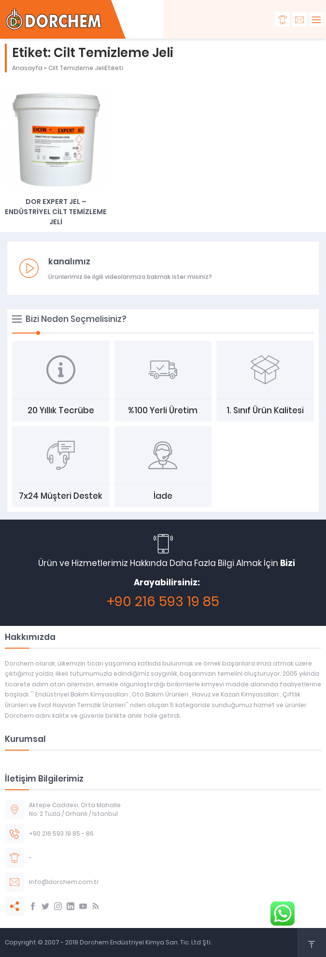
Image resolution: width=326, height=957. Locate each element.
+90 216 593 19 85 (163, 601)
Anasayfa (27, 68)
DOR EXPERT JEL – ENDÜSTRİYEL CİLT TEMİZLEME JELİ (56, 212)
